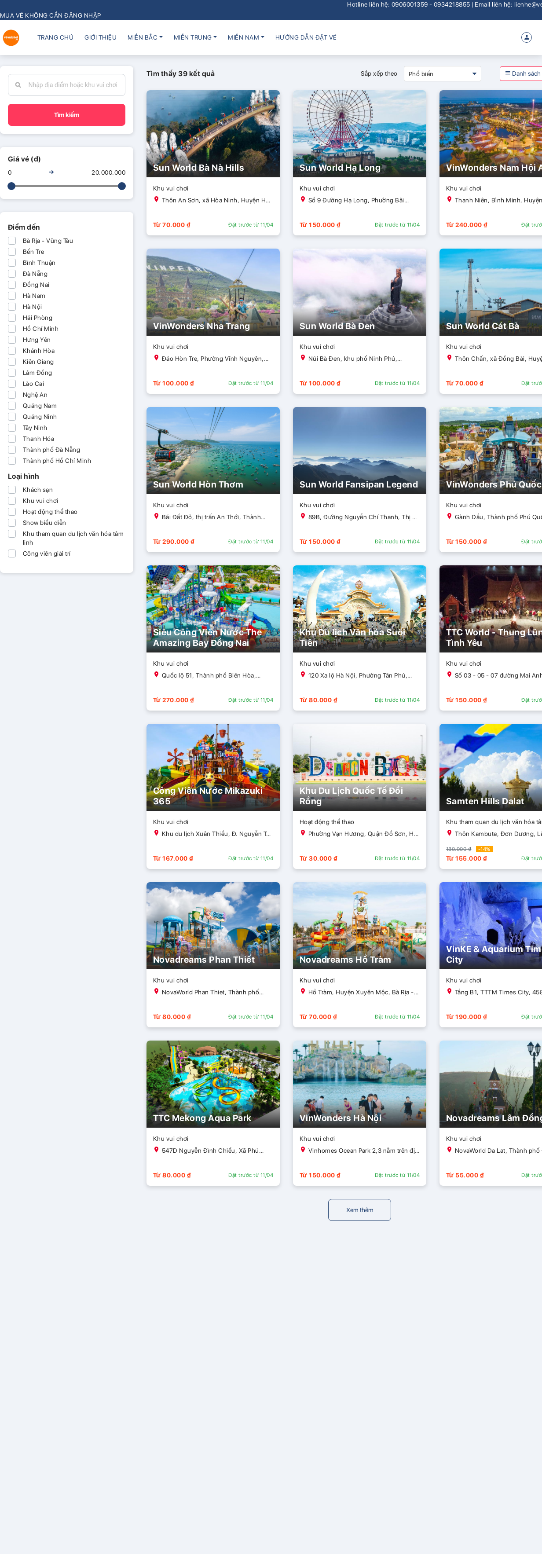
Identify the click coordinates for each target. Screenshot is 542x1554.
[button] (145, 37)
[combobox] (73, 85)
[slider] (11, 186)
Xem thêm (360, 1209)
